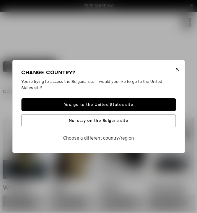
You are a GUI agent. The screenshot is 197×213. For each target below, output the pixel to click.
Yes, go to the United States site (98, 105)
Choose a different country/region (98, 138)
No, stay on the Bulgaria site (98, 121)
